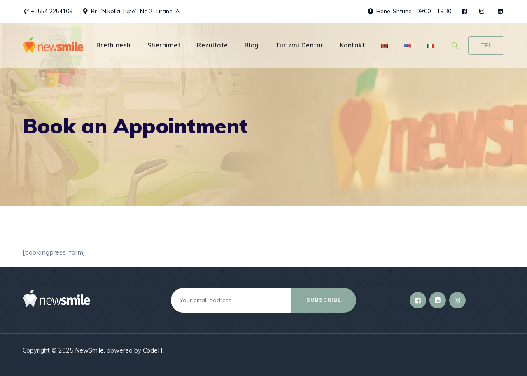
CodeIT (153, 350)
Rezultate (212, 45)
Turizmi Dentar (299, 45)
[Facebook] (418, 300)
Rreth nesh (113, 45)
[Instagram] (457, 300)
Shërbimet (164, 45)
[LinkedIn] (437, 300)
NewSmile (89, 350)
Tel (486, 45)
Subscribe (323, 300)
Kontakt (352, 45)
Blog (252, 45)
